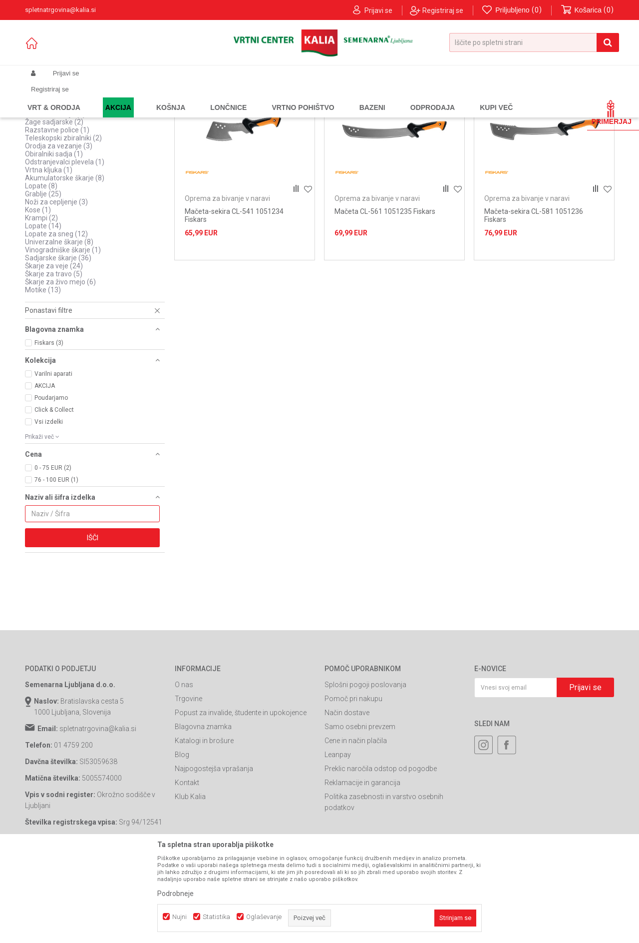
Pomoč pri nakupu (353, 784)
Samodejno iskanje (326, 113)
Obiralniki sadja (54, 239)
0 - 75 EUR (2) (52, 553)
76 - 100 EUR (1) (56, 565)
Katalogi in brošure (204, 826)
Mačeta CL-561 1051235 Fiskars (384, 297)
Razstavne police (57, 215)
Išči (92, 623)
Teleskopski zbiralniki (63, 223)
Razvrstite (382, 113)
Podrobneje (175, 894)
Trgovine (188, 784)
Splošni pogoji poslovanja (365, 770)
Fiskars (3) (48, 428)
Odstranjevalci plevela (64, 247)
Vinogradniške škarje (63, 335)
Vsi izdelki (48, 507)
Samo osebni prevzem (359, 812)
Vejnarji (42, 167)
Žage (40, 183)
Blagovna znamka (203, 812)
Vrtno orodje (160, 96)
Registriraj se (442, 10)
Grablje (43, 279)
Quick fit (43, 159)
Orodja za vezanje (58, 231)
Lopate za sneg (56, 319)
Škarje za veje (54, 351)
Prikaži (510, 113)
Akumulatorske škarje (64, 263)
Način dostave (346, 798)
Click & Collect (54, 495)
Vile (38, 191)
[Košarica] (587, 10)
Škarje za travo (53, 359)
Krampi (41, 303)
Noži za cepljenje (56, 287)
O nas (184, 770)
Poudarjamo (51, 483)
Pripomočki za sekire (63, 151)
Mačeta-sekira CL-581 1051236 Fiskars (533, 301)
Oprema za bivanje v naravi (73, 135)
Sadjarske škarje (58, 343)
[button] (534, 42)
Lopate (41, 271)
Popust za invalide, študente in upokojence (241, 798)
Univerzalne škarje (59, 327)
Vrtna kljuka (48, 255)
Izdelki (99, 96)
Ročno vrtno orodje (210, 96)
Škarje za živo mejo (60, 367)
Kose (38, 295)
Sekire (42, 175)
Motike (43, 375)
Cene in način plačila (355, 826)
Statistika (216, 917)
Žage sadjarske (54, 207)
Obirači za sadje (55, 199)
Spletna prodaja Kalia (53, 96)
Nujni (179, 917)
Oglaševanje (264, 917)
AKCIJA (44, 471)
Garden (125, 96)
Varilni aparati (53, 459)
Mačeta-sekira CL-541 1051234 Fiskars (234, 301)
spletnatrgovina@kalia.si (97, 814)
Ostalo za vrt (52, 143)
